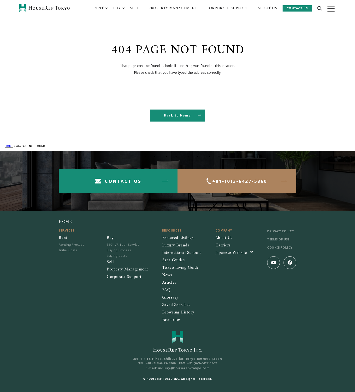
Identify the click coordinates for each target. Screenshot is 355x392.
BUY (117, 8)
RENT (99, 8)
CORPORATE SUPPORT (227, 8)
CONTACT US (297, 8)
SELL (134, 8)
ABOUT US (267, 8)
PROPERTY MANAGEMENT (172, 8)
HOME (9, 146)
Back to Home (177, 115)
